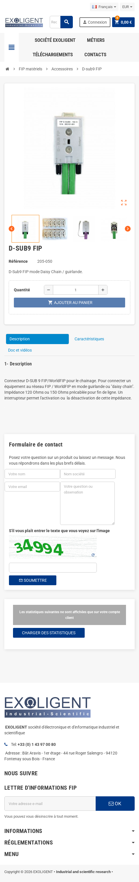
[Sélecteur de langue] (104, 7)
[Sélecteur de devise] (127, 7)
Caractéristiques (89, 339)
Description (20, 339)
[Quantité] (76, 289)
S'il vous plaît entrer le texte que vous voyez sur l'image (59, 530)
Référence (18, 261)
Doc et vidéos (20, 350)
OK (115, 803)
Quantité (22, 290)
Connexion (94, 22)
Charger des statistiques (48, 632)
